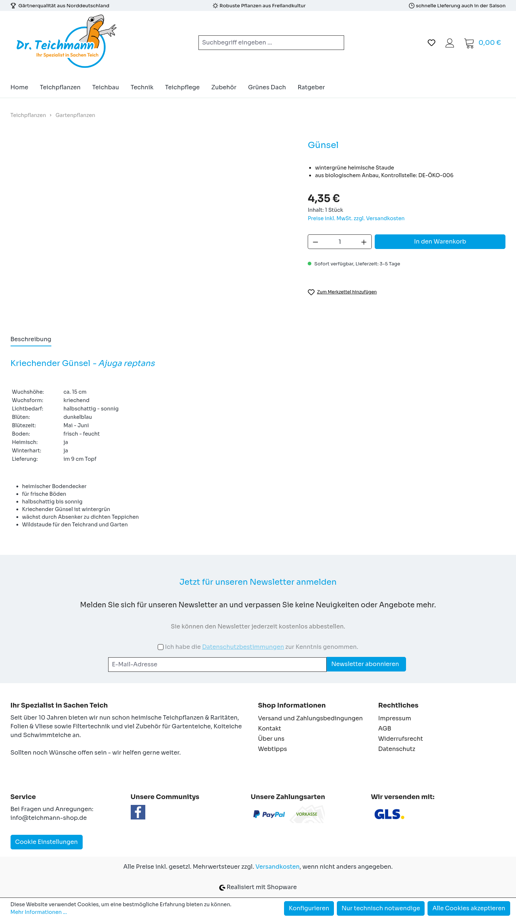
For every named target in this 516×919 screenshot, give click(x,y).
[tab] (31, 339)
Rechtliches (398, 705)
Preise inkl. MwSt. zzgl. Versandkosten (356, 218)
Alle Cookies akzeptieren (468, 908)
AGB (384, 728)
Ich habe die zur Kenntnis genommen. (261, 647)
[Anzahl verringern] (315, 241)
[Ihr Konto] (449, 42)
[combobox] (262, 42)
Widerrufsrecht (400, 739)
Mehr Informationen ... (39, 912)
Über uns (271, 739)
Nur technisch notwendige (381, 908)
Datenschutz (396, 749)
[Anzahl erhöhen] (364, 241)
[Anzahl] (340, 241)
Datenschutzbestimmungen (243, 647)
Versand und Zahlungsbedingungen (310, 718)
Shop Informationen (292, 705)
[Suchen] (335, 42)
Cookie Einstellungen (46, 842)
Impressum (394, 718)
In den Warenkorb (440, 241)
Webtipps (272, 749)
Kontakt (269, 728)
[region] (152, 229)
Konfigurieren (309, 908)
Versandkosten (278, 867)
